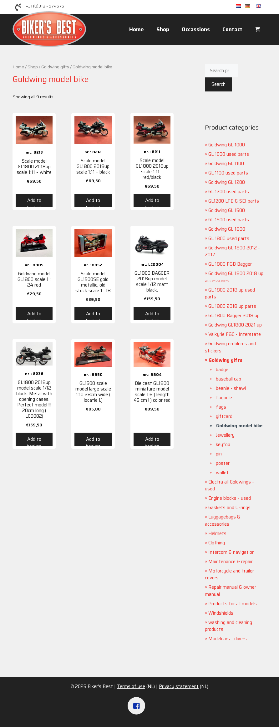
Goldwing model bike (239, 426)
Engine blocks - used (229, 498)
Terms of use (131, 686)
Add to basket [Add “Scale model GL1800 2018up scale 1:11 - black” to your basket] (93, 202)
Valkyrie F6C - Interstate (234, 334)
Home (136, 29)
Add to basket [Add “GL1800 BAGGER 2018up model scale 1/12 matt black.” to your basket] (152, 315)
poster (223, 463)
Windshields (220, 613)
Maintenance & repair (230, 561)
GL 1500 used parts (228, 220)
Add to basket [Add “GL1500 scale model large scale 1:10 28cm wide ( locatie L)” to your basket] (93, 440)
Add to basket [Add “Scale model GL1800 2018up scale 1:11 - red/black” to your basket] (152, 202)
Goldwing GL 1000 (226, 145)
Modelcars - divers (227, 638)
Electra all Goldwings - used (229, 485)
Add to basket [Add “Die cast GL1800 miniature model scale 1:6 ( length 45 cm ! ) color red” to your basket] (152, 440)
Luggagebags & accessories (222, 520)
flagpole (224, 397)
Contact (232, 29)
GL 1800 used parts (228, 238)
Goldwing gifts (55, 66)
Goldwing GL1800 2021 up (235, 325)
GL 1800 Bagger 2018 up (234, 315)
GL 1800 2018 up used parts (230, 293)
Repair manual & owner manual (230, 590)
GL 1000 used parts (228, 154)
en (261, 6)
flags (221, 407)
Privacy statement (179, 686)
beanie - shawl (231, 388)
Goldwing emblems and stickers (230, 347)
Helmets (217, 533)
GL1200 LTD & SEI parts (233, 201)
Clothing (216, 543)
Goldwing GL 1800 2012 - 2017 (232, 251)
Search (218, 84)
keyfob (223, 444)
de (250, 6)
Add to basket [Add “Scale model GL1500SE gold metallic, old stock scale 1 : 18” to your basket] (93, 315)
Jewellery (225, 435)
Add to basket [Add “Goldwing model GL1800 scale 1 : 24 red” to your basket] (34, 315)
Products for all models (232, 603)
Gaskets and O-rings (229, 507)
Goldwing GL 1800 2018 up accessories (234, 277)
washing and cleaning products (228, 626)
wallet (222, 472)
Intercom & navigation (231, 552)
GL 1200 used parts (228, 191)
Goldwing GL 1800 (226, 229)
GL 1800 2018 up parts (232, 306)
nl (240, 6)
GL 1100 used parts (228, 173)
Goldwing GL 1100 (226, 163)
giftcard (224, 416)
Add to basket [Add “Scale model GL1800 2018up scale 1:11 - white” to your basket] (34, 202)
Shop (162, 29)
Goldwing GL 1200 (226, 182)
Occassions (196, 29)
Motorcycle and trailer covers (229, 574)
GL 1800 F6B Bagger (230, 264)
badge (222, 369)
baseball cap (228, 379)
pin (219, 454)
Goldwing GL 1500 (226, 210)
